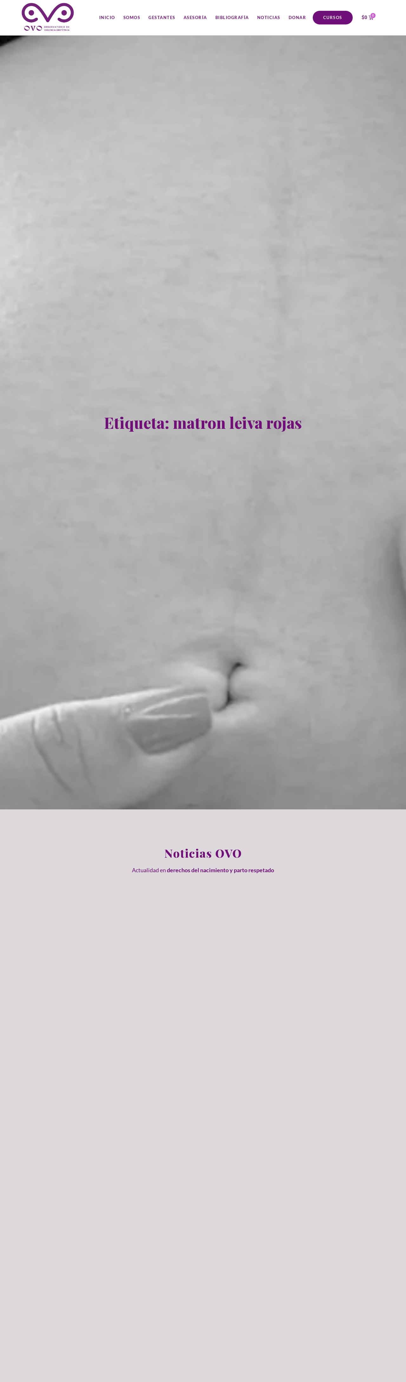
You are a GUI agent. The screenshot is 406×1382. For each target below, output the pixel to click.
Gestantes (161, 17)
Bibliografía (232, 17)
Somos (132, 17)
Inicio (107, 17)
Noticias (268, 17)
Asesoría (195, 17)
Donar (297, 17)
